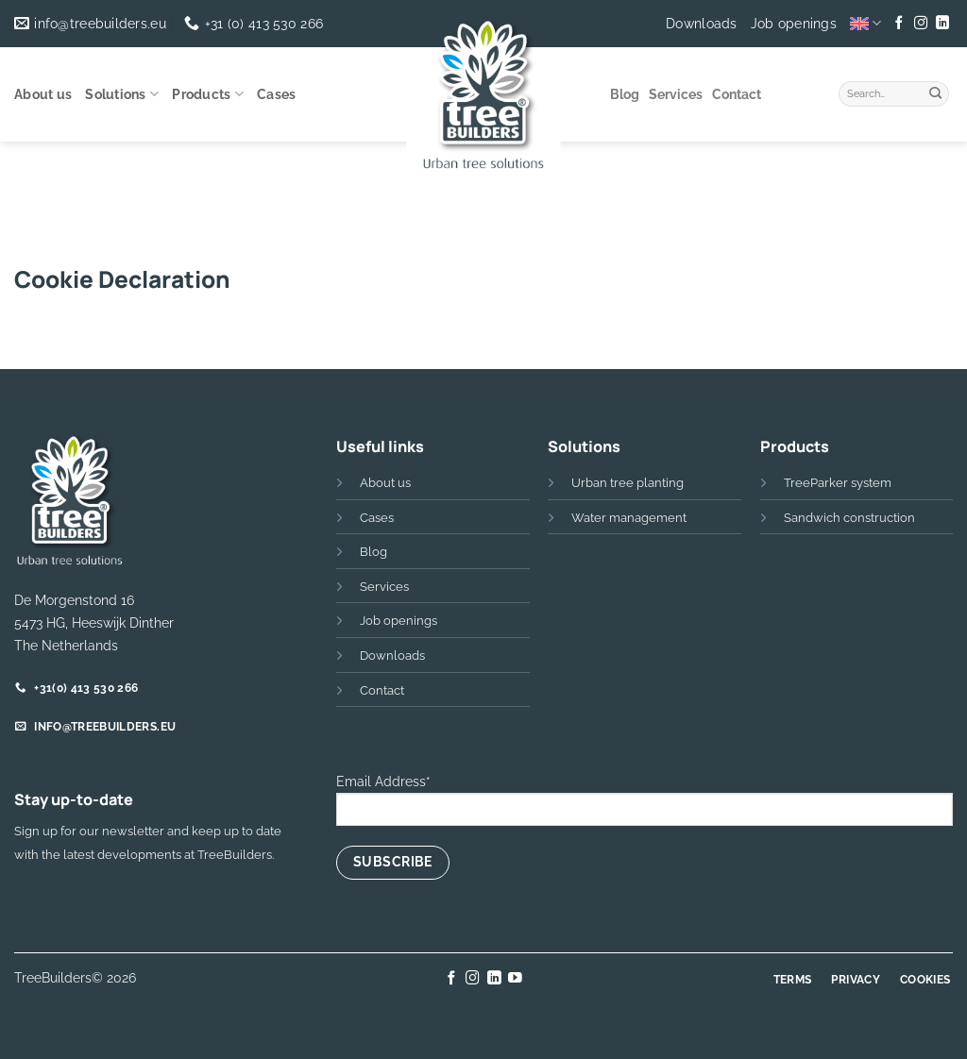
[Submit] (936, 91)
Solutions (122, 94)
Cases (276, 94)
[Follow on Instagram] (920, 23)
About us (43, 94)
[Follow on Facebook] (899, 23)
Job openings (794, 23)
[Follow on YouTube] (515, 978)
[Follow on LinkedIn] (941, 23)
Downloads (702, 23)
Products (208, 94)
